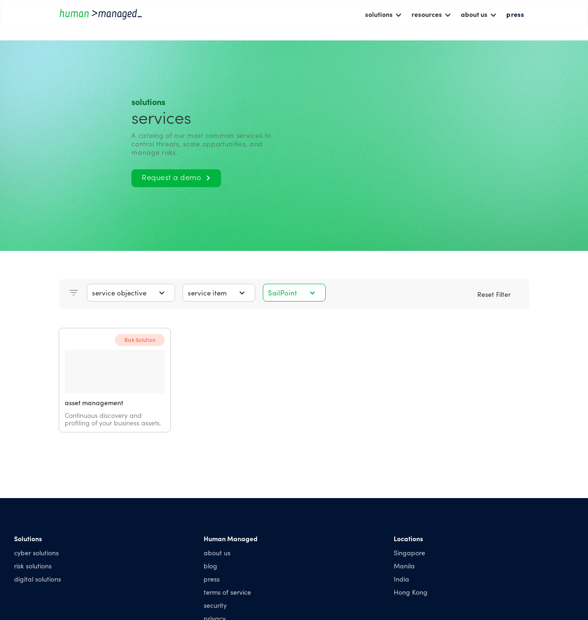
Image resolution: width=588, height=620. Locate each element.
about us (217, 552)
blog (210, 565)
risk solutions (33, 565)
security (215, 605)
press (515, 14)
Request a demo (176, 177)
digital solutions (37, 578)
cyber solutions (36, 552)
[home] (101, 14)
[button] (383, 14)
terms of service (227, 592)
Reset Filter (494, 294)
